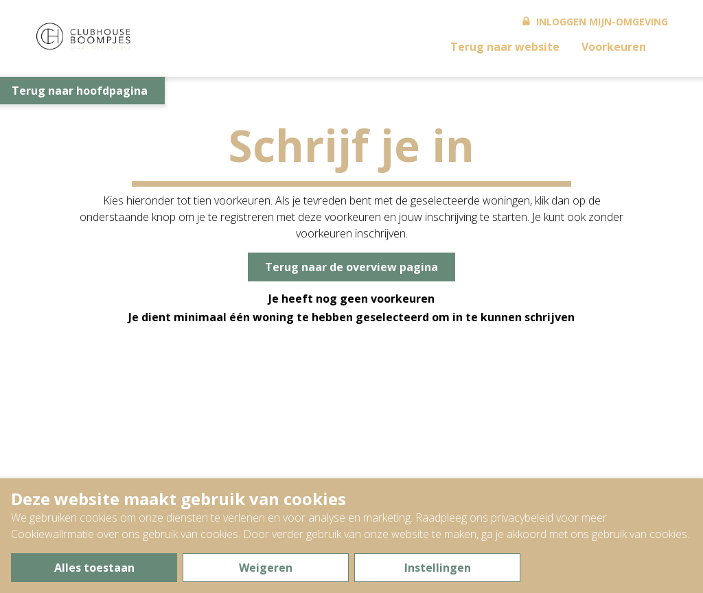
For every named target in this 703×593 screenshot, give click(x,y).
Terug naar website (505, 46)
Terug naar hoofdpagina (80, 90)
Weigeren (265, 567)
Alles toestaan (94, 567)
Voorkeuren (613, 46)
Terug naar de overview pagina (351, 267)
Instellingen (437, 567)
